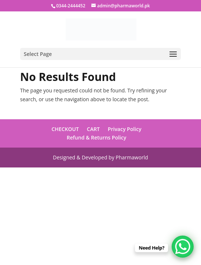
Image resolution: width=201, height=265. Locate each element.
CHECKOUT (65, 129)
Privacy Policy (125, 129)
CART (93, 129)
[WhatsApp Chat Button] (183, 247)
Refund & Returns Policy (96, 137)
